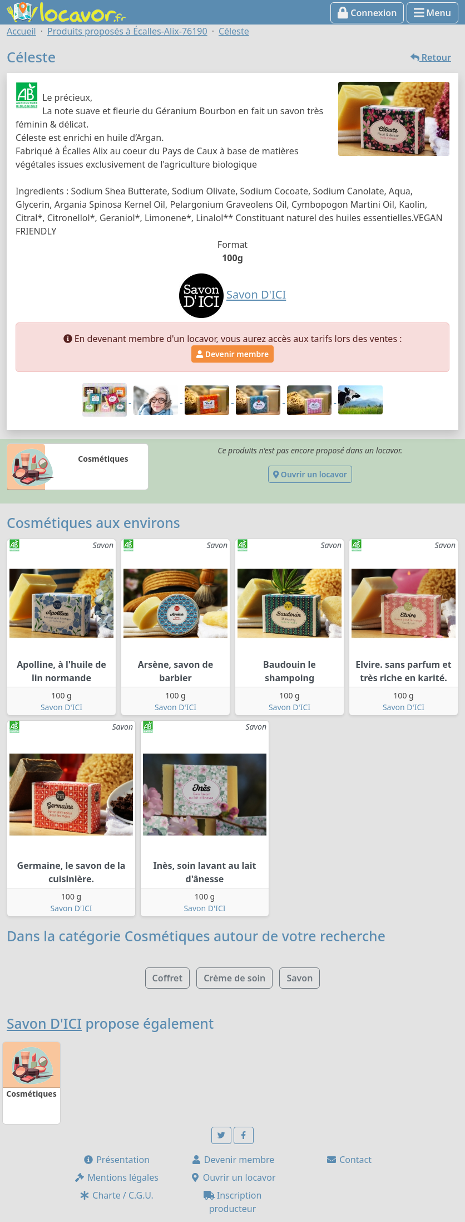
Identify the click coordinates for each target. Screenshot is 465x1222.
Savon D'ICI (61, 707)
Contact (349, 1159)
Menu (432, 13)
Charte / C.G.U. (116, 1195)
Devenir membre (232, 354)
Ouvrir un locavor (310, 474)
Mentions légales (116, 1177)
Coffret (167, 978)
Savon (299, 978)
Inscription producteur (233, 1202)
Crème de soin (234, 978)
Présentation (116, 1159)
